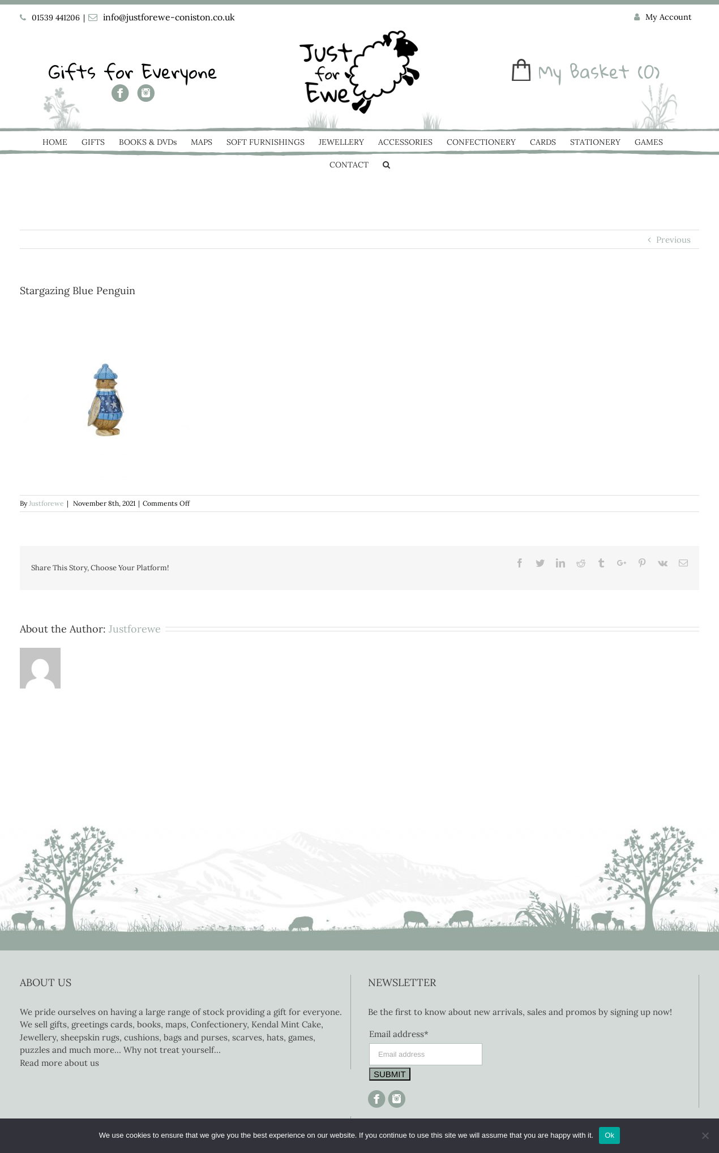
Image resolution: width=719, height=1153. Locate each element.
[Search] (386, 165)
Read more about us (59, 1062)
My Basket (584, 71)
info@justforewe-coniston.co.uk (169, 17)
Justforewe (46, 503)
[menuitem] (663, 17)
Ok (609, 1135)
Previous (673, 239)
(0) (648, 71)
